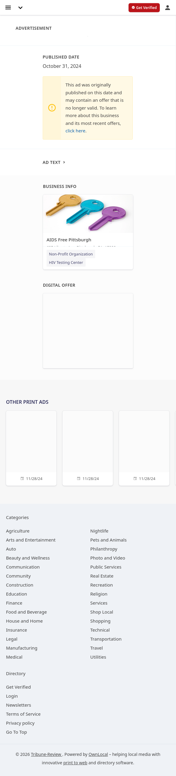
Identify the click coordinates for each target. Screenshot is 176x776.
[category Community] (18, 576)
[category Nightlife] (99, 531)
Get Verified (18, 687)
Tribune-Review (46, 754)
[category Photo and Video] (107, 558)
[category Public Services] (106, 567)
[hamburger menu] (8, 7)
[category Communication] (23, 567)
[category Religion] (99, 594)
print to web (75, 762)
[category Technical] (100, 630)
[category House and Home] (24, 621)
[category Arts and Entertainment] (31, 540)
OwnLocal (98, 754)
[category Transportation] (106, 639)
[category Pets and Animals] (108, 540)
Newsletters (18, 705)
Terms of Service (23, 714)
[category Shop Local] (101, 612)
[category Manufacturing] (22, 648)
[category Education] (16, 594)
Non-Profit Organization (71, 254)
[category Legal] (11, 639)
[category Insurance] (16, 630)
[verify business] (144, 7)
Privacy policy (20, 723)
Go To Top (16, 732)
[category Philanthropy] (103, 549)
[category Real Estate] (102, 576)
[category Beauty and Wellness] (28, 558)
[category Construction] (19, 585)
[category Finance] (14, 603)
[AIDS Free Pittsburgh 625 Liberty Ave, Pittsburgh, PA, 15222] (88, 223)
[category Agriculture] (17, 531)
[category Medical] (14, 657)
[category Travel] (96, 648)
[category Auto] (11, 549)
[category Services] (99, 603)
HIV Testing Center (66, 262)
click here (75, 131)
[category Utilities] (98, 657)
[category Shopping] (100, 621)
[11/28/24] (31, 447)
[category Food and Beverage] (26, 612)
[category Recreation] (101, 585)
